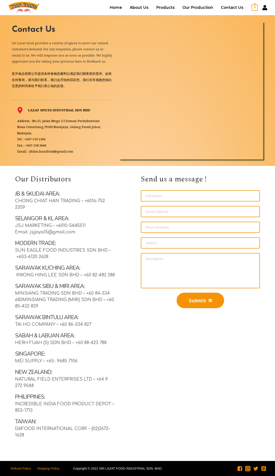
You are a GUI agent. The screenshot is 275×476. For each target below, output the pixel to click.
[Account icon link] (264, 7)
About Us (139, 7)
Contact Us (232, 7)
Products (165, 7)
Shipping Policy (45, 468)
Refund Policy (19, 468)
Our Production (197, 7)
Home (116, 7)
